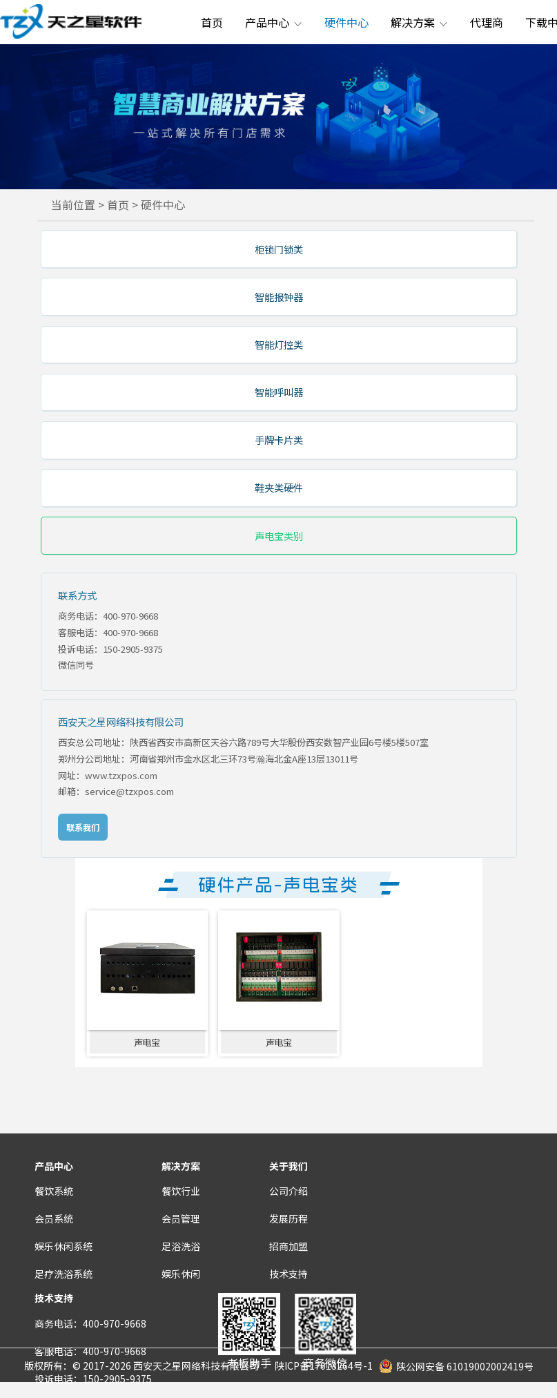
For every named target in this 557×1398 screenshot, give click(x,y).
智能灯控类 (279, 344)
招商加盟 (288, 1246)
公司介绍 (288, 1191)
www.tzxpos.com (121, 775)
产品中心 (273, 22)
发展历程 (288, 1218)
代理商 (486, 22)
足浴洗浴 (181, 1246)
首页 (212, 22)
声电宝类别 (279, 535)
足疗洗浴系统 (63, 1274)
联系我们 (82, 827)
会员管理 (181, 1218)
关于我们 (288, 1166)
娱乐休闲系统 (63, 1246)
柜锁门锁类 (279, 249)
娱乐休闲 (181, 1274)
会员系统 (54, 1218)
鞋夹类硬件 (279, 487)
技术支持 (288, 1274)
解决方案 (419, 22)
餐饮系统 (54, 1191)
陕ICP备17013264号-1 (324, 1365)
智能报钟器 (279, 296)
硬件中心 (346, 22)
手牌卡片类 (279, 439)
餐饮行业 (181, 1191)
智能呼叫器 (279, 392)
